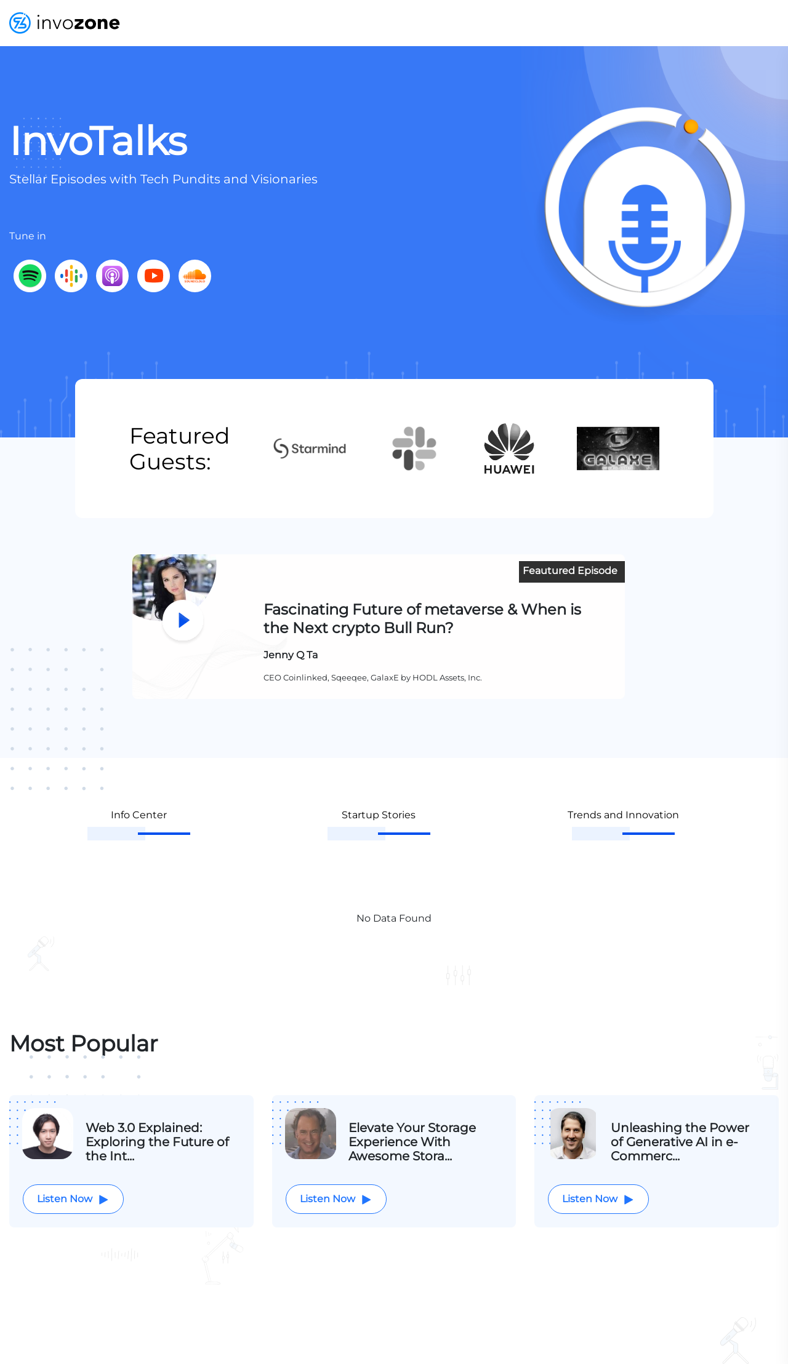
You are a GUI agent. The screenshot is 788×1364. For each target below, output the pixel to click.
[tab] (139, 825)
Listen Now (73, 1199)
